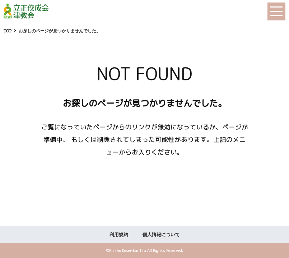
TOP (7, 30)
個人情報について (161, 234)
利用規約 (118, 234)
